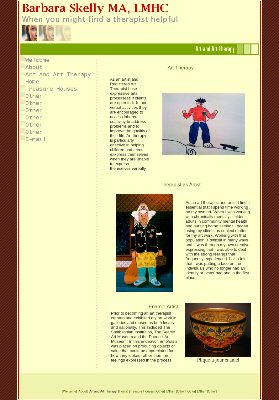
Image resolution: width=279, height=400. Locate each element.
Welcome (69, 391)
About (83, 391)
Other (160, 391)
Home (123, 391)
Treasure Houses (142, 391)
